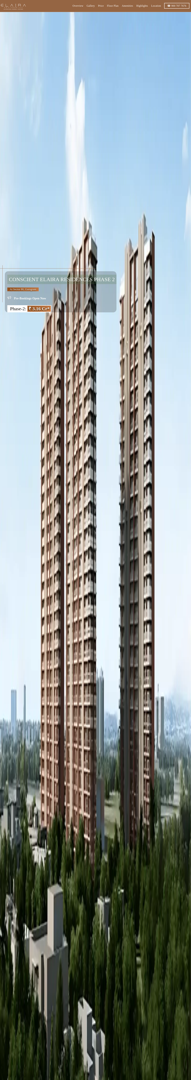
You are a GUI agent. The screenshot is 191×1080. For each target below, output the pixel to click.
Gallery (91, 5)
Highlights (142, 5)
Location (156, 5)
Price (101, 5)
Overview (77, 5)
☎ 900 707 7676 (176, 5)
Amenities (127, 5)
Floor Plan (112, 5)
